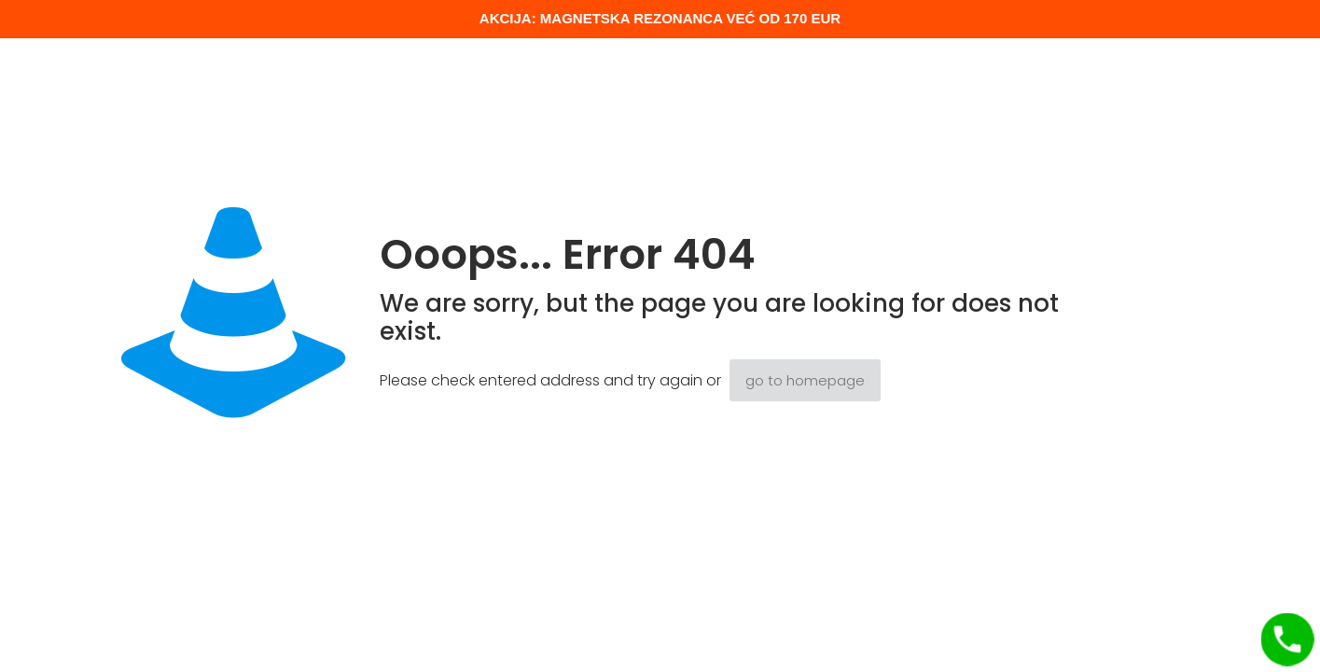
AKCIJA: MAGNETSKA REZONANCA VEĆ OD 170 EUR (660, 18)
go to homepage (805, 380)
